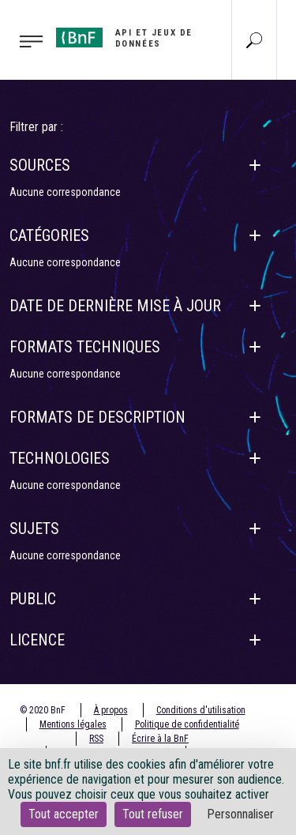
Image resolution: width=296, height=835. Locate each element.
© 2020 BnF (43, 710)
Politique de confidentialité (187, 724)
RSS (96, 738)
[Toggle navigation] (23, 40)
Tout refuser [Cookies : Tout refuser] (152, 814)
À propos (111, 710)
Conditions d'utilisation (200, 710)
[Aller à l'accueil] (127, 38)
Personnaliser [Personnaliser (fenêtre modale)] (240, 814)
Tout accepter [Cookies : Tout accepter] (63, 814)
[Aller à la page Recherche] (254, 39)
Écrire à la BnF (160, 738)
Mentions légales (73, 724)
